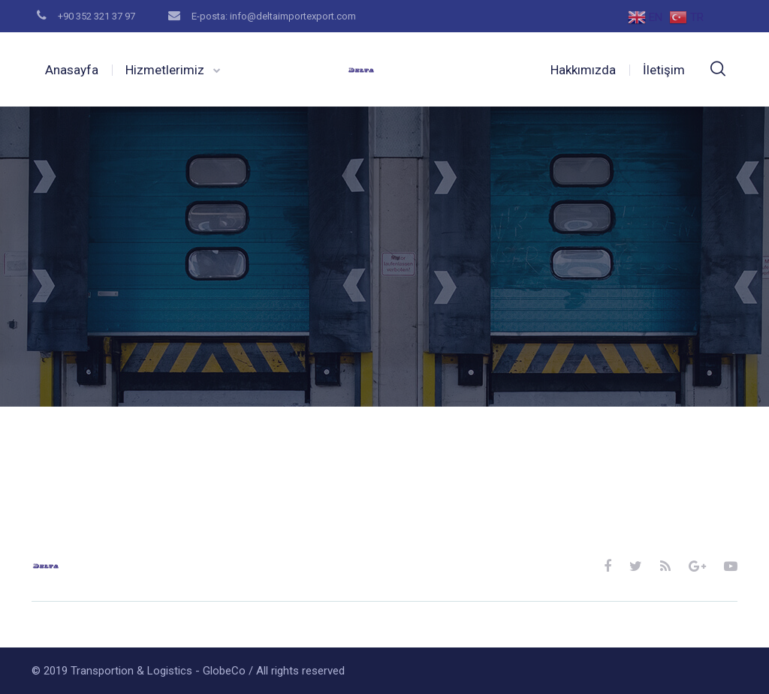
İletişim (664, 69)
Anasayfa (71, 69)
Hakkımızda (583, 69)
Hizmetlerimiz (164, 69)
